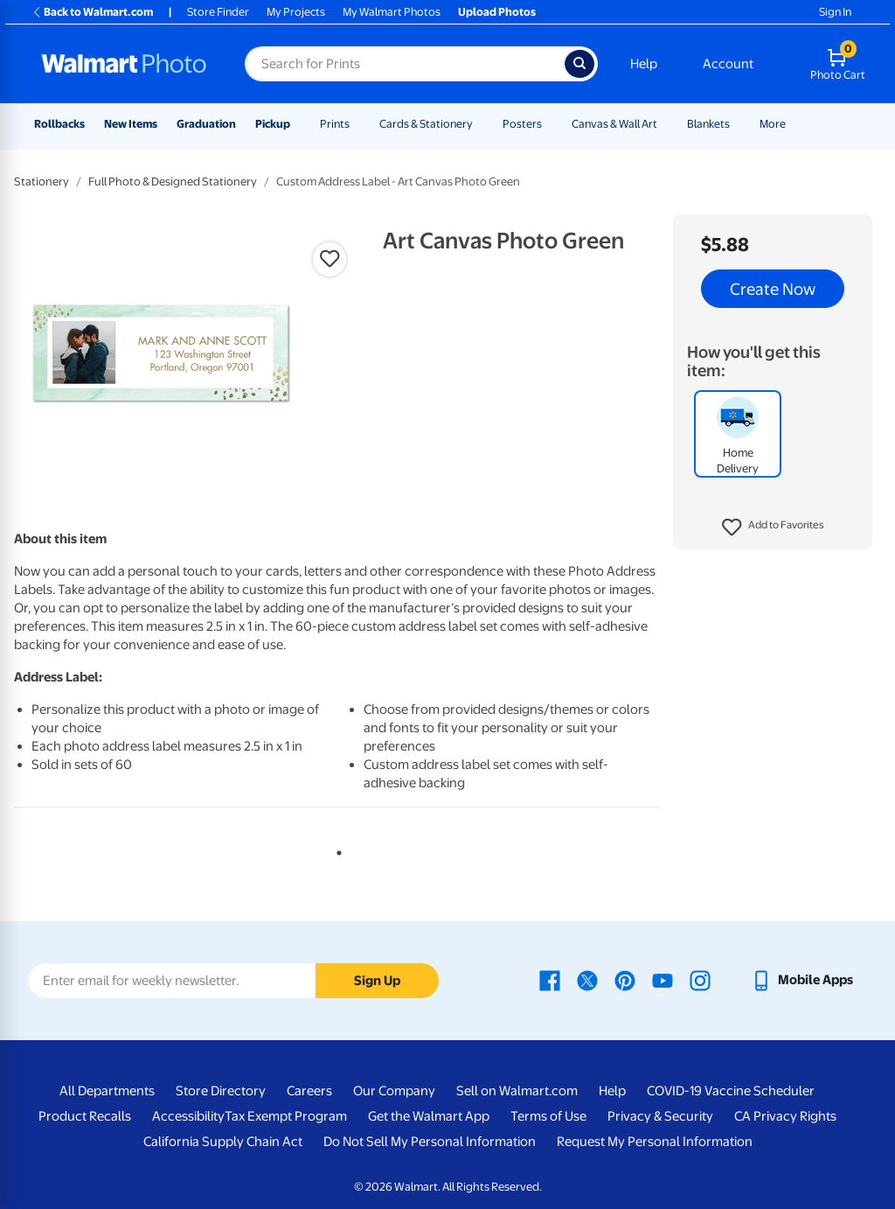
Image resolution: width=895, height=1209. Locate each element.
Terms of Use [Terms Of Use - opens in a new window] (548, 1116)
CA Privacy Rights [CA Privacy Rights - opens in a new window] (785, 1116)
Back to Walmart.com (92, 11)
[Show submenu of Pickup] (298, 124)
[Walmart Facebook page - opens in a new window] (549, 980)
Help (643, 64)
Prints (335, 123)
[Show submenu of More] (793, 124)
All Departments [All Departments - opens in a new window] (107, 1091)
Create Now (772, 288)
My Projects (296, 11)
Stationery (41, 181)
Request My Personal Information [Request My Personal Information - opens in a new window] (655, 1142)
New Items (130, 123)
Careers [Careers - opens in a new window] (309, 1091)
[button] (773, 527)
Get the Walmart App (428, 1116)
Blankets (708, 123)
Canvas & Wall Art (614, 123)
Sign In (835, 11)
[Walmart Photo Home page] (124, 63)
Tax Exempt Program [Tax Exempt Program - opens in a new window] (286, 1116)
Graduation (206, 123)
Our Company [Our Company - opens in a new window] (394, 1091)
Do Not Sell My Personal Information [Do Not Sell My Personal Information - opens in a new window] (429, 1142)
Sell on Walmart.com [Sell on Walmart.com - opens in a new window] (517, 1091)
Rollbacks (59, 123)
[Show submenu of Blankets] (737, 124)
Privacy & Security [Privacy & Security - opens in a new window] (660, 1116)
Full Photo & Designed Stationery (172, 181)
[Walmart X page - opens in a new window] (587, 980)
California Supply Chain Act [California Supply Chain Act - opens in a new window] (222, 1142)
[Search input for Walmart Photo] (405, 63)
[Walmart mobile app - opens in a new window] (802, 980)
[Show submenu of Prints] (357, 124)
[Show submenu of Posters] (550, 124)
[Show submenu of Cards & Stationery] (480, 124)
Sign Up (377, 981)
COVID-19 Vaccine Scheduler (731, 1091)
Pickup (272, 123)
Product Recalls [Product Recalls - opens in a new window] (84, 1116)
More (773, 123)
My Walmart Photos (392, 11)
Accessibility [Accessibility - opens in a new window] (188, 1116)
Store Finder (218, 11)
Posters (522, 123)
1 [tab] (335, 849)
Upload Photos (497, 11)
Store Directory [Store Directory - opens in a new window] (221, 1091)
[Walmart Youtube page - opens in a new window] (662, 980)
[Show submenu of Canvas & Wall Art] (665, 124)
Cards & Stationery (426, 123)
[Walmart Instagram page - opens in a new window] (700, 980)
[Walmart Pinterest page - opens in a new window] (624, 980)
